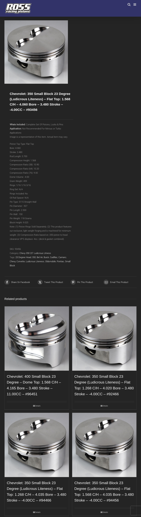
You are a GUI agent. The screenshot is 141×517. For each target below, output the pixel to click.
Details (37, 406)
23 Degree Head (23, 257)
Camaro (62, 257)
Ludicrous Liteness (35, 261)
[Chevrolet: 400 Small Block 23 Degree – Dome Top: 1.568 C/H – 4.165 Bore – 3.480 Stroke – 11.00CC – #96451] (37, 338)
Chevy (13, 261)
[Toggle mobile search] (129, 4)
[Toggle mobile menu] (135, 4)
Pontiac (60, 261)
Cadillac (53, 257)
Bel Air (40, 257)
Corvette (21, 261)
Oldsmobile (50, 261)
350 (34, 257)
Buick (46, 257)
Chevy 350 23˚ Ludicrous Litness (35, 253)
